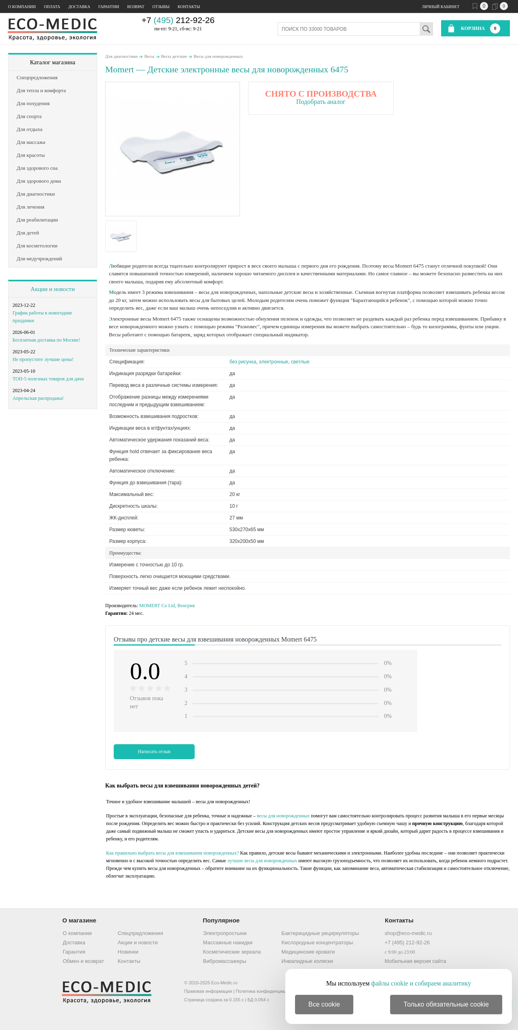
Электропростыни (225, 933)
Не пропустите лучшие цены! (43, 359)
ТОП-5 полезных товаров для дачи (48, 379)
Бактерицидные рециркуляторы (320, 933)
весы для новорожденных (283, 816)
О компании (22, 6)
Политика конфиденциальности (268, 991)
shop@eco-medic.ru (408, 933)
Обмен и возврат (83, 961)
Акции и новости (52, 289)
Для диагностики (121, 56)
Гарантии (108, 6)
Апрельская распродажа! (38, 398)
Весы (149, 56)
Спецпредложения (140, 933)
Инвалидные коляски (307, 961)
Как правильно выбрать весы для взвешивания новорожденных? (172, 853)
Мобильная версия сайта (415, 961)
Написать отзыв (154, 751)
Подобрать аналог (321, 101)
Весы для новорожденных (218, 56)
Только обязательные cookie (446, 1004)
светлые (300, 362)
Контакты (189, 6)
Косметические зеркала (232, 952)
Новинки (128, 952)
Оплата (52, 6)
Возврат (135, 6)
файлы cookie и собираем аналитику (421, 983)
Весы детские (174, 56)
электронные (273, 362)
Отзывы (161, 6)
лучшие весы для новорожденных (262, 860)
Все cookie (324, 1004)
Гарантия (74, 952)
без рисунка (242, 362)
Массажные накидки (228, 942)
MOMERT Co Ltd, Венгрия (167, 605)
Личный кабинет (440, 6)
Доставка (79, 6)
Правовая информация (208, 991)
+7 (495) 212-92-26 (407, 942)
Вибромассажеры (224, 961)
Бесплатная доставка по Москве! (46, 340)
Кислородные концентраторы (317, 942)
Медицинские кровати (308, 952)
